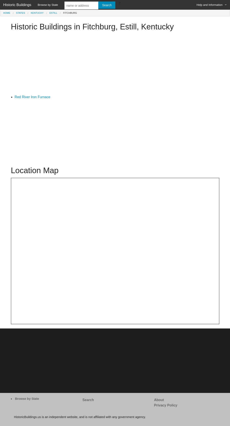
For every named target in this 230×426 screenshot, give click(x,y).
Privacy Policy (165, 405)
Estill (53, 13)
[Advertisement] (115, 64)
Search (88, 400)
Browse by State (48, 4)
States (20, 13)
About (159, 400)
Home (6, 13)
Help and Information (209, 4)
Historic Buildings (17, 5)
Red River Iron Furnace (32, 97)
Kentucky (37, 13)
